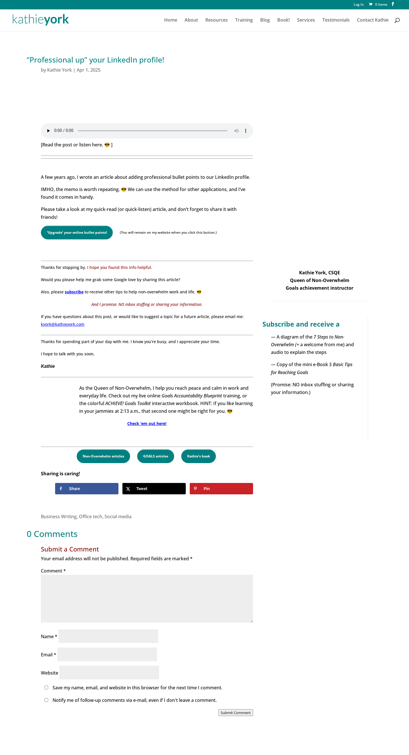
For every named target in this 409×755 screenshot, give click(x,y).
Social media (118, 516)
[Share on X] (154, 488)
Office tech (90, 516)
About (191, 20)
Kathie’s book (198, 456)
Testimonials (336, 20)
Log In (359, 5)
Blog (265, 20)
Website (49, 673)
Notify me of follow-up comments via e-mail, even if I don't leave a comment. (129, 700)
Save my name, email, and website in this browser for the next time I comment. (137, 688)
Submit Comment (236, 712)
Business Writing (59, 516)
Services (306, 20)
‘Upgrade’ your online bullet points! (77, 232)
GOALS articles (155, 456)
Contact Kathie (373, 20)
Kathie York (59, 70)
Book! (283, 20)
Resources (216, 20)
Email (48, 655)
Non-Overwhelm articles (103, 456)
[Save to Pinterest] (221, 488)
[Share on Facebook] (86, 488)
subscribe (74, 291)
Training (244, 20)
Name (49, 636)
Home (170, 20)
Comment (53, 571)
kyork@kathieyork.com (62, 324)
